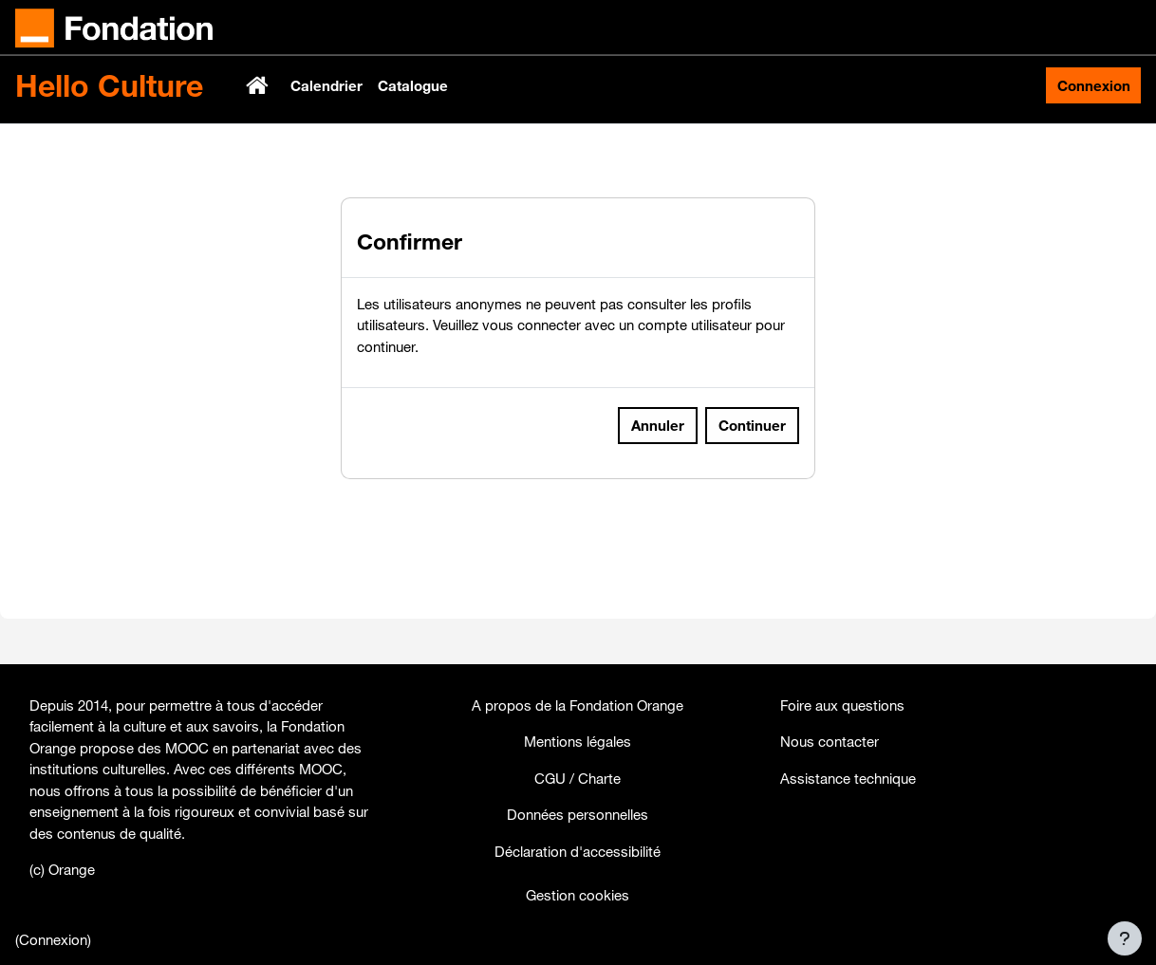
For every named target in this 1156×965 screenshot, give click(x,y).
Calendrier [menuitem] (326, 85)
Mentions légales (577, 741)
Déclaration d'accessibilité (577, 851)
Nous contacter (829, 741)
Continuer (752, 484)
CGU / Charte (577, 778)
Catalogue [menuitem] (413, 85)
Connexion (1093, 85)
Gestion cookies (577, 894)
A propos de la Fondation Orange (577, 705)
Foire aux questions (842, 705)
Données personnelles (577, 814)
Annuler (657, 484)
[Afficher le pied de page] (1125, 938)
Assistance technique (848, 778)
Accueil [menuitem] (259, 85)
